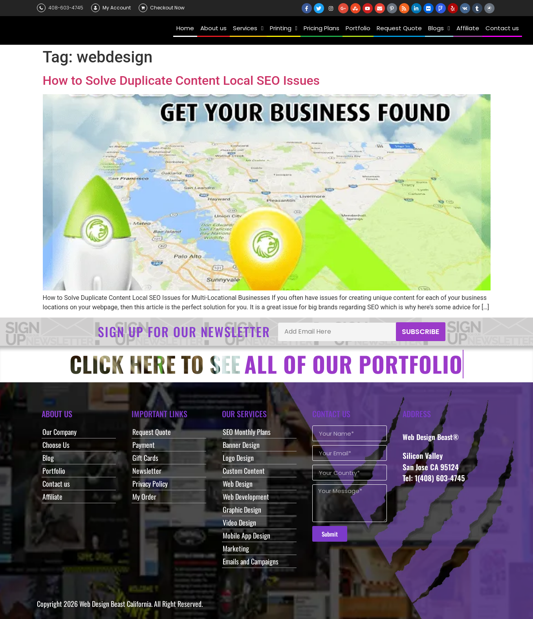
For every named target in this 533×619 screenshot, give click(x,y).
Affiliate (52, 496)
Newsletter (146, 471)
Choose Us (56, 445)
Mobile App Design (246, 535)
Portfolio (53, 471)
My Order (144, 496)
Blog (48, 458)
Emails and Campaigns (250, 561)
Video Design (239, 522)
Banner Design (241, 445)
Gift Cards (145, 458)
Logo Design (238, 458)
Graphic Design (242, 509)
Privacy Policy (150, 483)
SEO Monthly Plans (247, 432)
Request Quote (151, 432)
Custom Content (244, 471)
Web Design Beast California (115, 604)
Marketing (236, 548)
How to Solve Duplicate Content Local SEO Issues (181, 80)
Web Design (238, 483)
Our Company (59, 432)
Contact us (56, 483)
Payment (143, 445)
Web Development (246, 496)
